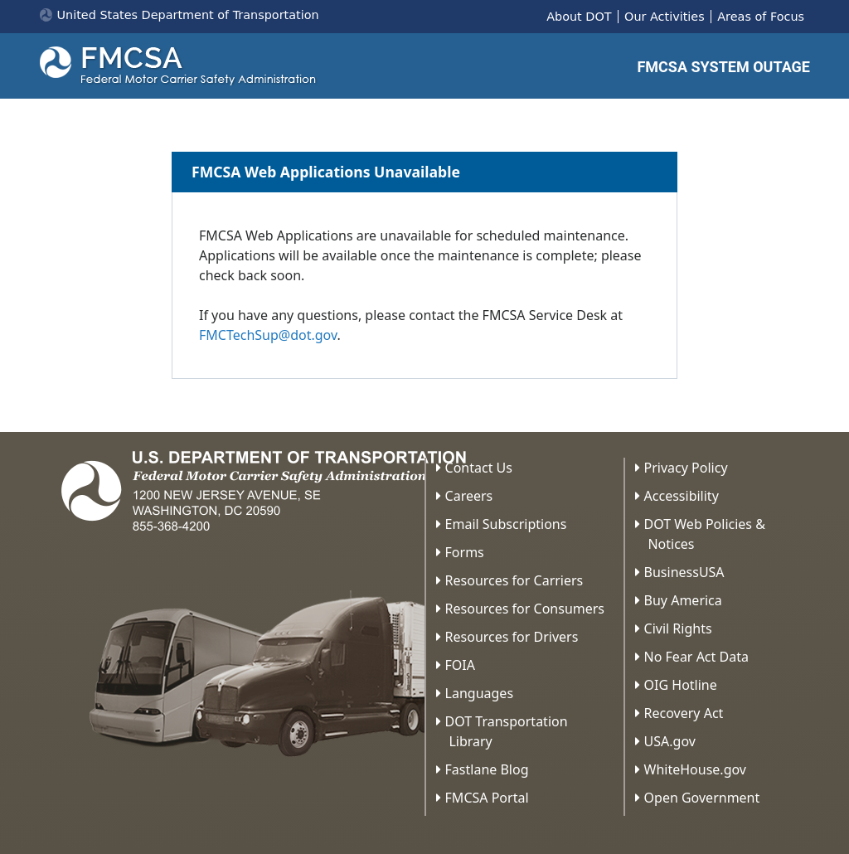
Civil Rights (678, 628)
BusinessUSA (684, 572)
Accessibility (681, 496)
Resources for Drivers (512, 637)
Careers (469, 496)
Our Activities (664, 16)
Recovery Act (684, 713)
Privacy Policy (686, 468)
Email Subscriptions (506, 524)
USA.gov (670, 741)
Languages (479, 693)
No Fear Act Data (696, 657)
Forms (464, 552)
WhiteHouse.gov (695, 769)
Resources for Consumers (524, 608)
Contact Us (478, 468)
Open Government (702, 797)
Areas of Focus (760, 16)
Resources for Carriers (514, 580)
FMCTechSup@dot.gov (268, 335)
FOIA (460, 665)
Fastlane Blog (487, 769)
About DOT (578, 16)
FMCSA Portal (487, 797)
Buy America (683, 600)
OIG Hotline (680, 685)
